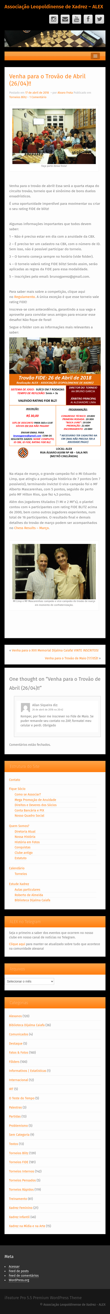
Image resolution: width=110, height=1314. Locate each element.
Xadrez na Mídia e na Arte (27, 1226)
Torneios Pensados (22, 1180)
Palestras (15, 1107)
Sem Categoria (19, 1135)
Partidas (15, 1116)
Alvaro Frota (65, 92)
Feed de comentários (24, 1276)
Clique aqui (17, 944)
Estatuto (21, 858)
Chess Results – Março (31, 528)
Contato (14, 780)
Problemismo (18, 1126)
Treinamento (18, 1199)
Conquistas (22, 847)
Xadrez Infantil (19, 1217)
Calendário (17, 868)
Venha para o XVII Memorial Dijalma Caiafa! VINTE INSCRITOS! (55, 650)
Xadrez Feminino (20, 1208)
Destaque (16, 1044)
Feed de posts (19, 1271)
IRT (11, 1089)
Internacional (18, 1080)
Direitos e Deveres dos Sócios (36, 805)
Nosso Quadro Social (29, 816)
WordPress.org (19, 1280)
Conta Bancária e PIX (29, 810)
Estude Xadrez (19, 884)
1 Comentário (38, 97)
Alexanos (15, 1016)
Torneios (21, 874)
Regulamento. (25, 297)
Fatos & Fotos (18, 1053)
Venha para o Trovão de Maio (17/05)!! (71, 658)
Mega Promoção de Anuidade (35, 800)
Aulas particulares (27, 890)
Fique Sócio (17, 789)
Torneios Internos (21, 1171)
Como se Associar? (28, 794)
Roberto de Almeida (29, 895)
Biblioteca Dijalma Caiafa (32, 900)
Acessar (14, 1267)
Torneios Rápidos (21, 1190)
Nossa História (25, 837)
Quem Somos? (19, 826)
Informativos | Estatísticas (27, 1071)
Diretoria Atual (25, 832)
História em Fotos (27, 842)
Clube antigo (24, 853)
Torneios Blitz (18, 97)
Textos (13, 1144)
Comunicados (18, 1034)
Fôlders (14, 1062)
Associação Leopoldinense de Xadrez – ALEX (54, 7)
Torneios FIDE (18, 1162)
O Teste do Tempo (21, 1098)
